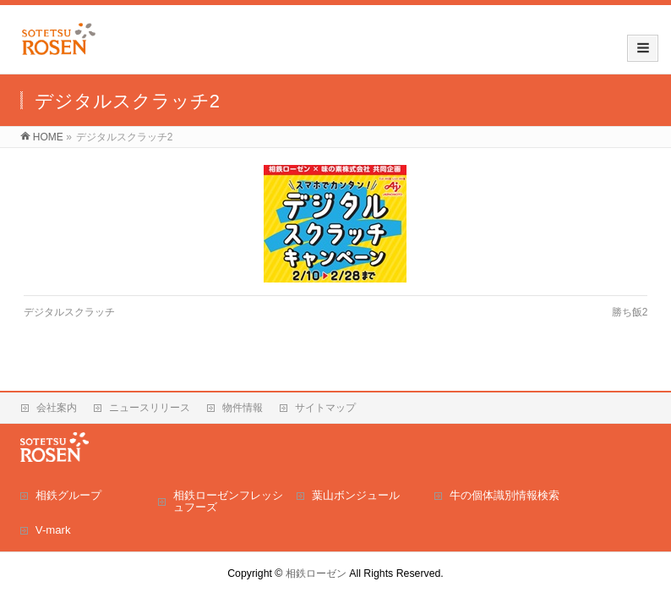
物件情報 (242, 408)
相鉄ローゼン (316, 573)
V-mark (53, 530)
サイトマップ (325, 408)
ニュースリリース (149, 408)
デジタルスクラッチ (69, 312)
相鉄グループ (68, 495)
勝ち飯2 (630, 312)
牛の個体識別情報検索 (504, 495)
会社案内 (56, 408)
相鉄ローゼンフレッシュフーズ (228, 501)
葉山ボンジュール (356, 495)
